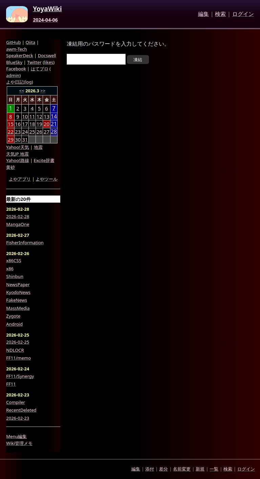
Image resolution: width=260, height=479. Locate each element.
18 (32, 123)
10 (25, 116)
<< (21, 91)
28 (54, 131)
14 (54, 116)
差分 (163, 469)
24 (25, 131)
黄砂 (10, 167)
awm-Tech (16, 49)
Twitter (34, 62)
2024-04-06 (45, 20)
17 (25, 123)
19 (39, 123)
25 (32, 131)
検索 (220, 14)
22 (11, 131)
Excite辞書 (44, 160)
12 (39, 116)
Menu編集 (16, 436)
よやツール (47, 179)
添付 (149, 469)
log (28, 82)
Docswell (47, 55)
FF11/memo (18, 358)
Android (14, 324)
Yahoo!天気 (17, 147)
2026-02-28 (17, 216)
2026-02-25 (17, 342)
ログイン (243, 14)
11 (32, 116)
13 (46, 116)
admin (12, 75)
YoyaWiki (47, 9)
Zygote (13, 316)
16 (18, 123)
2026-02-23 (17, 418)
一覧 (214, 469)
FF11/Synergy (20, 376)
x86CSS (13, 260)
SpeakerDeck (19, 55)
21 (54, 124)
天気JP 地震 (17, 154)
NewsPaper (17, 284)
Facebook (16, 69)
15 (11, 123)
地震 (38, 147)
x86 (10, 268)
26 (39, 131)
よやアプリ (20, 179)
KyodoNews (18, 292)
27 (46, 131)
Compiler (15, 402)
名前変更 (182, 469)
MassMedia (17, 308)
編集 (203, 14)
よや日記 (15, 82)
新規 (200, 469)
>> (42, 91)
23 (18, 131)
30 (18, 139)
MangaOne (17, 224)
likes (48, 62)
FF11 (11, 384)
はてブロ (39, 69)
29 (11, 139)
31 (25, 139)
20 (46, 123)
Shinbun (14, 276)
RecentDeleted (21, 410)
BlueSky (14, 62)
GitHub (13, 42)
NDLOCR (15, 350)
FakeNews (16, 300)
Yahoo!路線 (17, 160)
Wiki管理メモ (19, 443)
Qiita (30, 42)
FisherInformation (25, 242)
